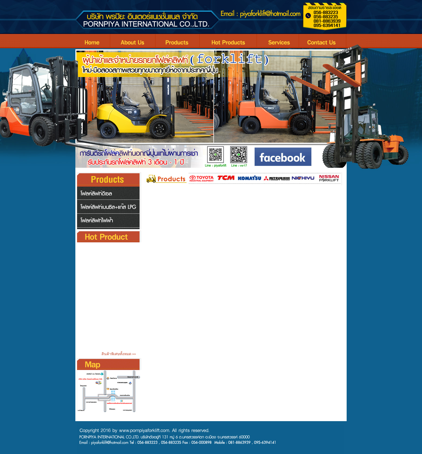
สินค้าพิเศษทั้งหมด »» (119, 354)
